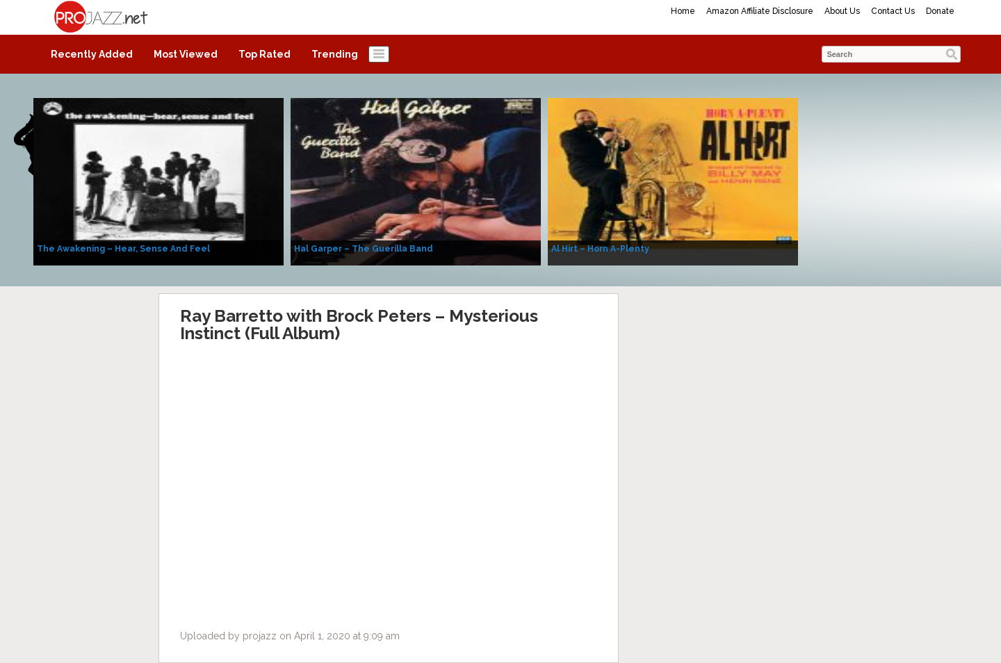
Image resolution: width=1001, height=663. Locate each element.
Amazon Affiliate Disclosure (759, 11)
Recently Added (92, 54)
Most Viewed (186, 54)
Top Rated (264, 54)
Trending (334, 54)
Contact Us (893, 11)
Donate (940, 11)
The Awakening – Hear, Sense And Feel (123, 249)
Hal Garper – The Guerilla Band (363, 249)
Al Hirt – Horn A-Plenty (600, 249)
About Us (842, 11)
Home (683, 11)
